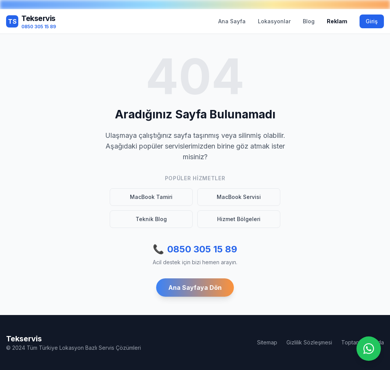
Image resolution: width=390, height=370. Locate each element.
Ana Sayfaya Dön (195, 287)
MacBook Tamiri (151, 197)
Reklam (337, 21)
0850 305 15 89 (195, 249)
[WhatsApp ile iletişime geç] (368, 348)
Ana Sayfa (232, 21)
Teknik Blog (151, 219)
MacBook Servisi (239, 197)
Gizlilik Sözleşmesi (309, 342)
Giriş (372, 21)
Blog (309, 21)
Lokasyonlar (274, 21)
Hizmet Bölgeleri (239, 219)
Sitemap (267, 342)
